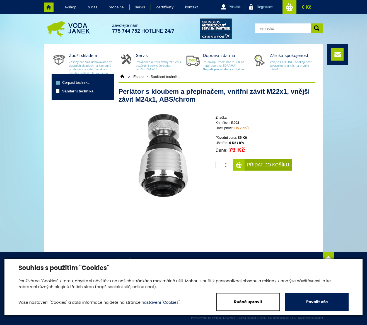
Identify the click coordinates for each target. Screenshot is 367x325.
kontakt (191, 7)
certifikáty (164, 7)
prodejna (116, 7)
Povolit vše (317, 302)
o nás (92, 7)
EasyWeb (229, 317)
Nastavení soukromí (310, 317)
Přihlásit (235, 7)
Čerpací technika (76, 82)
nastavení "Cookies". (161, 302)
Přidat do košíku (268, 164)
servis (140, 7)
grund (216, 28)
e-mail (337, 54)
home (49, 7)
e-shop (70, 7)
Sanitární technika (77, 91)
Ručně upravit (248, 302)
